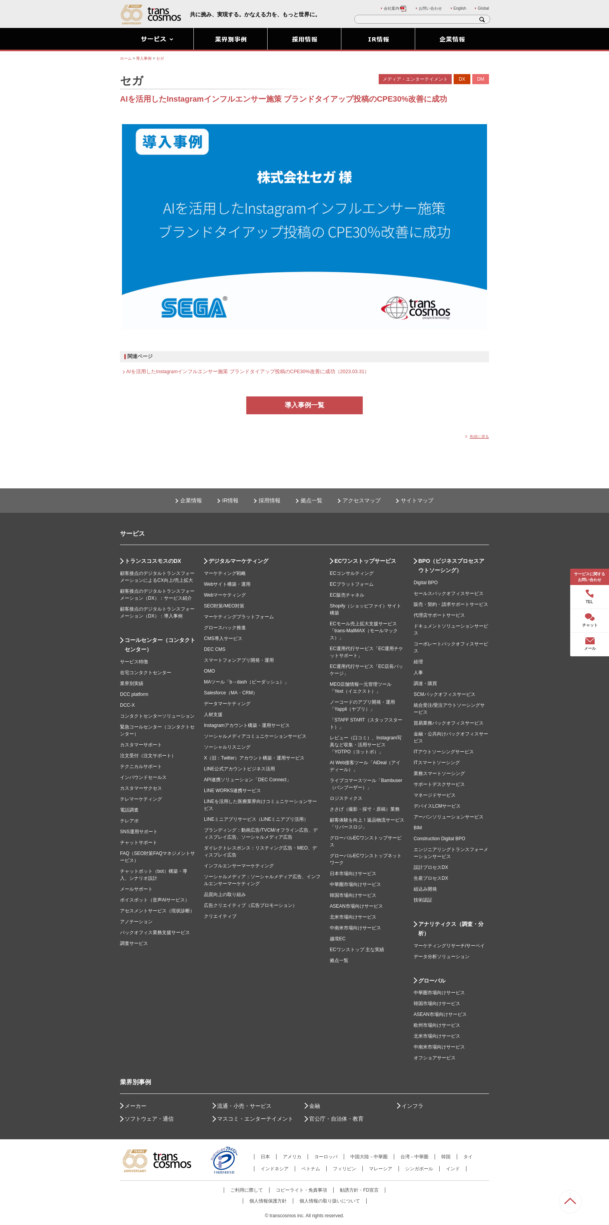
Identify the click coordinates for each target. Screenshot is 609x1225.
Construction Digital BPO (439, 838)
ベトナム (310, 1168)
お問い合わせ (430, 8)
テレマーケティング (141, 799)
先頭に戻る (479, 436)
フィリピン (344, 1168)
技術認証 (423, 900)
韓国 (446, 1156)
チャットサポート (138, 842)
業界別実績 (131, 683)
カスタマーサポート (141, 744)
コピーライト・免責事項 (301, 1190)
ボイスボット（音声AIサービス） (155, 900)
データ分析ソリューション (442, 956)
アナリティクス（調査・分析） (451, 928)
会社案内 (395, 8)
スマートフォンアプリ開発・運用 (239, 660)
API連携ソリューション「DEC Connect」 (247, 779)
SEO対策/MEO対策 (224, 606)
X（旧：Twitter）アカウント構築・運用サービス (254, 758)
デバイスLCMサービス (437, 806)
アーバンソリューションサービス (449, 817)
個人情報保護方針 (268, 1201)
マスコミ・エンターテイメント (255, 1119)
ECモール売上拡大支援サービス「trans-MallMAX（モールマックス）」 (364, 630)
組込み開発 (425, 889)
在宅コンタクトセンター (145, 672)
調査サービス (134, 943)
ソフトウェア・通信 (149, 1119)
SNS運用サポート (139, 831)
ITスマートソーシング (437, 762)
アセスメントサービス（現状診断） (157, 911)
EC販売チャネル (347, 595)
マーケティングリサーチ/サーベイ (449, 945)
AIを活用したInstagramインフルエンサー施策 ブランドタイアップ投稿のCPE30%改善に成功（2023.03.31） (247, 371)
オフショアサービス (435, 1058)
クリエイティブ (220, 916)
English (460, 8)
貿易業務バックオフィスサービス (449, 723)
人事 (418, 672)
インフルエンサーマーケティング (239, 866)
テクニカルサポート (141, 766)
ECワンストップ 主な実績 (357, 949)
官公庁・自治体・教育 (336, 1119)
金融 (314, 1106)
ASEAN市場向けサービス (356, 906)
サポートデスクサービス (439, 784)
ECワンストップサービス (365, 561)
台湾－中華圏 (414, 1156)
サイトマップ (417, 500)
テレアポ (129, 821)
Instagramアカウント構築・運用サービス (247, 725)
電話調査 (129, 810)
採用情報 (269, 500)
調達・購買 (425, 683)
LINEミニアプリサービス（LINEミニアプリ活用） (256, 819)
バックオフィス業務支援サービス (155, 932)
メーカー (135, 1106)
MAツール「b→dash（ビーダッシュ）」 (246, 682)
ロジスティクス (346, 798)
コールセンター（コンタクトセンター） (160, 644)
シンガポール (419, 1168)
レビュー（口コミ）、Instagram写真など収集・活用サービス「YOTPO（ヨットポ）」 (366, 744)
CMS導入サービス (223, 638)
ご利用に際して (246, 1190)
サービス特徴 (134, 661)
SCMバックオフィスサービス (444, 694)
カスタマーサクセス (141, 788)
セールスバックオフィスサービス (449, 593)
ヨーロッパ (326, 1156)
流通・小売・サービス (244, 1106)
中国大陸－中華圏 (369, 1156)
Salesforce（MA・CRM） (231, 693)
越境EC (338, 938)
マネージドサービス (435, 795)
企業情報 (191, 500)
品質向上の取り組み (225, 894)
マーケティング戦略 (225, 573)
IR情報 (230, 500)
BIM (418, 828)
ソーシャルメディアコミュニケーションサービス (255, 736)
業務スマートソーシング (439, 773)
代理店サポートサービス (439, 615)
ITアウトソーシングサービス (444, 751)
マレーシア (380, 1168)
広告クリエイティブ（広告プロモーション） (250, 905)
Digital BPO (426, 582)
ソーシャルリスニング (227, 747)
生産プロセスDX (431, 878)
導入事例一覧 (304, 405)
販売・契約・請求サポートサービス (451, 604)
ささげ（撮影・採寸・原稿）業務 (365, 809)
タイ (468, 1156)
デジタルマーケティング (238, 561)
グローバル (431, 981)
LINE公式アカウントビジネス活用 (239, 769)
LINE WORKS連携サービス (232, 790)
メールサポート (136, 889)
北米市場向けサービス (353, 917)
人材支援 (213, 714)
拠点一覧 (311, 500)
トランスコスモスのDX (153, 561)
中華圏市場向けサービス (355, 884)
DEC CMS (214, 649)
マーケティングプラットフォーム (239, 616)
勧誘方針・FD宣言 (359, 1190)
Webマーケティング (225, 595)
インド (453, 1168)
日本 (265, 1156)
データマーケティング (227, 703)
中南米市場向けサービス (355, 928)
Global (483, 8)
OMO (209, 671)
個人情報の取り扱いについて (329, 1201)
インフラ (412, 1106)
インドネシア (275, 1168)
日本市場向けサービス (353, 873)
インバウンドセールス (143, 777)
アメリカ (292, 1156)
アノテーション (136, 921)
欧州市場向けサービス (437, 1025)
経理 (418, 661)
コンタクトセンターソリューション (157, 716)
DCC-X (127, 705)
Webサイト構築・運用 (227, 584)
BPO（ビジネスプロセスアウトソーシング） (451, 565)
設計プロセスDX (431, 867)
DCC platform (134, 694)
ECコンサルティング (352, 573)
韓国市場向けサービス (353, 895)
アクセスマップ (362, 500)
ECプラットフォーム (352, 584)
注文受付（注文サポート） (148, 755)
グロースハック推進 (225, 627)
